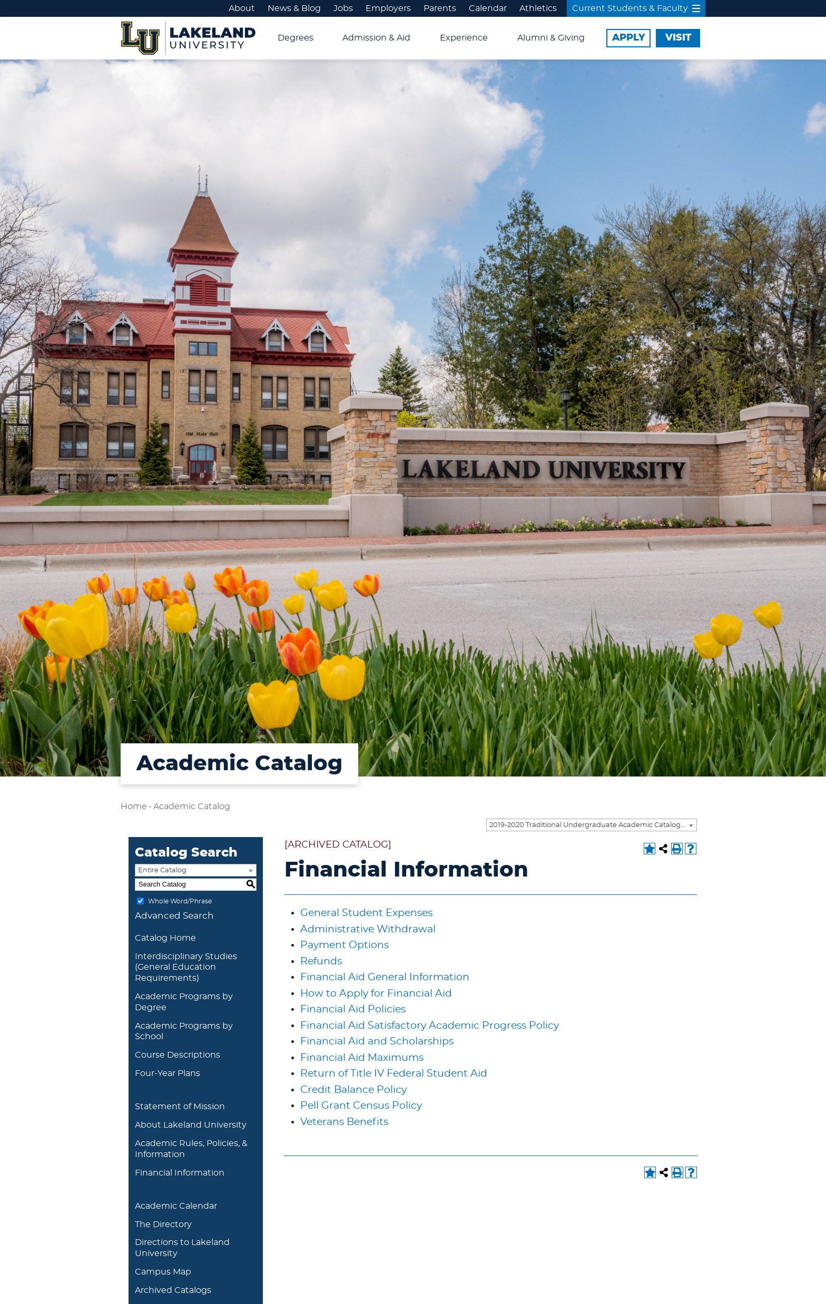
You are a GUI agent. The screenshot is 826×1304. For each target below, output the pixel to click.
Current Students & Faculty (636, 8)
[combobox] (591, 825)
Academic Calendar (176, 1206)
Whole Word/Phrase (180, 901)
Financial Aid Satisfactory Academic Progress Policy (429, 1026)
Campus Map (163, 1272)
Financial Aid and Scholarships (377, 1042)
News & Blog (294, 8)
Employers (388, 8)
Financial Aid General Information (384, 977)
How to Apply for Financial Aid (376, 994)
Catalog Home (165, 938)
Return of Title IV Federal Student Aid (393, 1074)
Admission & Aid (376, 38)
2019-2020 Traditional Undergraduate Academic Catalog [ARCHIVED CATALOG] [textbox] (592, 825)
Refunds (321, 962)
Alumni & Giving (551, 38)
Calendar (488, 8)
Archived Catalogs (173, 1290)
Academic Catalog (191, 806)
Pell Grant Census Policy (361, 1106)
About (242, 8)
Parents (440, 8)
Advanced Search (174, 915)
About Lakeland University (191, 1125)
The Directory (163, 1224)
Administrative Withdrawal (368, 929)
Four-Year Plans (167, 1073)
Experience (464, 38)
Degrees (295, 38)
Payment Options (344, 945)
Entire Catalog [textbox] (162, 870)
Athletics (538, 8)
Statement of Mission (180, 1106)
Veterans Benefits (344, 1122)
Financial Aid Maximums (362, 1058)
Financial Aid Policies (353, 1009)
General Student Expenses (366, 913)
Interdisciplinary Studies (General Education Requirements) (186, 967)
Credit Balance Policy (353, 1090)
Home (134, 806)
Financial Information (179, 1173)
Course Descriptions (177, 1055)
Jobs (343, 8)
